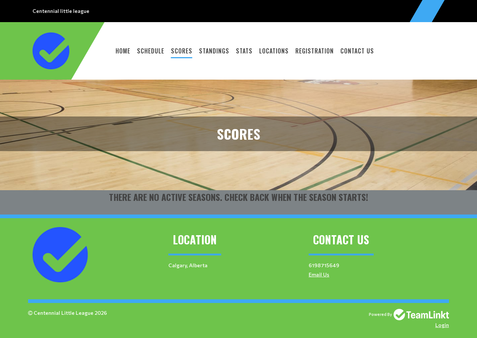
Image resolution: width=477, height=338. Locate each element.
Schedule (150, 50)
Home (123, 50)
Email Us (319, 274)
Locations (274, 50)
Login (442, 325)
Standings (214, 50)
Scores (181, 50)
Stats (244, 50)
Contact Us (357, 50)
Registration (314, 50)
